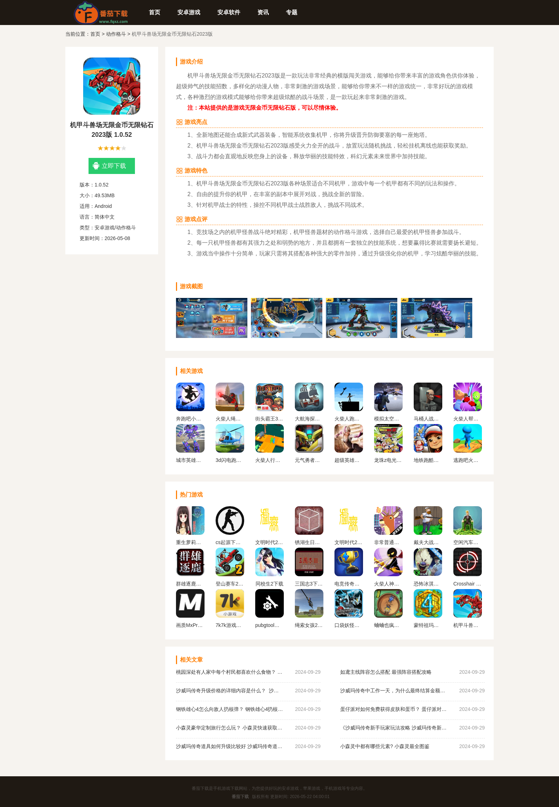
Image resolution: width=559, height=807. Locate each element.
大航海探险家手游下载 (309, 419)
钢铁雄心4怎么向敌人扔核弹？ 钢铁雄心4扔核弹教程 (229, 709)
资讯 (263, 12)
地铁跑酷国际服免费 (428, 460)
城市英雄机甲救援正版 (190, 460)
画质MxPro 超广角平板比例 (190, 625)
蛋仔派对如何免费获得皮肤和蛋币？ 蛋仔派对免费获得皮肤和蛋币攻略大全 (393, 709)
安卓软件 (228, 12)
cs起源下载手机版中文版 (230, 542)
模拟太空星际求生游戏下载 (388, 419)
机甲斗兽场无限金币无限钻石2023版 (467, 625)
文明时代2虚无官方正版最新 (348, 542)
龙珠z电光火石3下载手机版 (388, 460)
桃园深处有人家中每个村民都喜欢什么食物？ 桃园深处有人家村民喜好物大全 (229, 672)
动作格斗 (116, 34)
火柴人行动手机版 (269, 460)
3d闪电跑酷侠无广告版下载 (230, 460)
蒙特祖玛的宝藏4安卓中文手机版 (428, 625)
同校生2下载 (269, 584)
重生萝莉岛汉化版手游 (190, 542)
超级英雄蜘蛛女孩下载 (348, 460)
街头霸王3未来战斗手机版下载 (269, 419)
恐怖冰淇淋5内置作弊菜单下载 (428, 584)
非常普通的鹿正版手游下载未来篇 (388, 542)
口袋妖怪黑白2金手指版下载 (348, 625)
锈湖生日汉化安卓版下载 (309, 542)
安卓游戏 (188, 12)
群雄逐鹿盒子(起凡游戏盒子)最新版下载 (190, 584)
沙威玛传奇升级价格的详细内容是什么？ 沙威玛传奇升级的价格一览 (229, 690)
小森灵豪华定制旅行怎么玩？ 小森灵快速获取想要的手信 (229, 728)
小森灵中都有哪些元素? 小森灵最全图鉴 (384, 746)
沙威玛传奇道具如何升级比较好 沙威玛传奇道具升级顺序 (229, 746)
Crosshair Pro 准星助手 (467, 584)
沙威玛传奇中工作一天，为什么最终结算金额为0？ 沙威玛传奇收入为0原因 (393, 690)
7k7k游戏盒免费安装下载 (230, 625)
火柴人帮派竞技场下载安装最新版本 (467, 419)
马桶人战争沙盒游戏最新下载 (428, 419)
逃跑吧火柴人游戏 (467, 460)
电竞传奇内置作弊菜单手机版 (348, 584)
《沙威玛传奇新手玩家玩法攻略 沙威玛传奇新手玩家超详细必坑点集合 (393, 728)
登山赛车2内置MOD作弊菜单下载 (230, 584)
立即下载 (109, 166)
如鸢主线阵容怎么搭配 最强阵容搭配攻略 (386, 672)
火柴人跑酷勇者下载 (348, 419)
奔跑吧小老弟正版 (190, 419)
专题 (291, 12)
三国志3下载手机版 (309, 584)
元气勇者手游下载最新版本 (309, 460)
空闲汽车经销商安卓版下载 (467, 542)
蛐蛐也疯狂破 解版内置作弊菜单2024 (388, 625)
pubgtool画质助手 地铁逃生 (269, 625)
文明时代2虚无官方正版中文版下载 (269, 542)
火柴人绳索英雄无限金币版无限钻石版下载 (230, 419)
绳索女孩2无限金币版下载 (309, 625)
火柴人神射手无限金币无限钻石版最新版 (388, 584)
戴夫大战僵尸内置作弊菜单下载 (428, 542)
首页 (154, 12)
